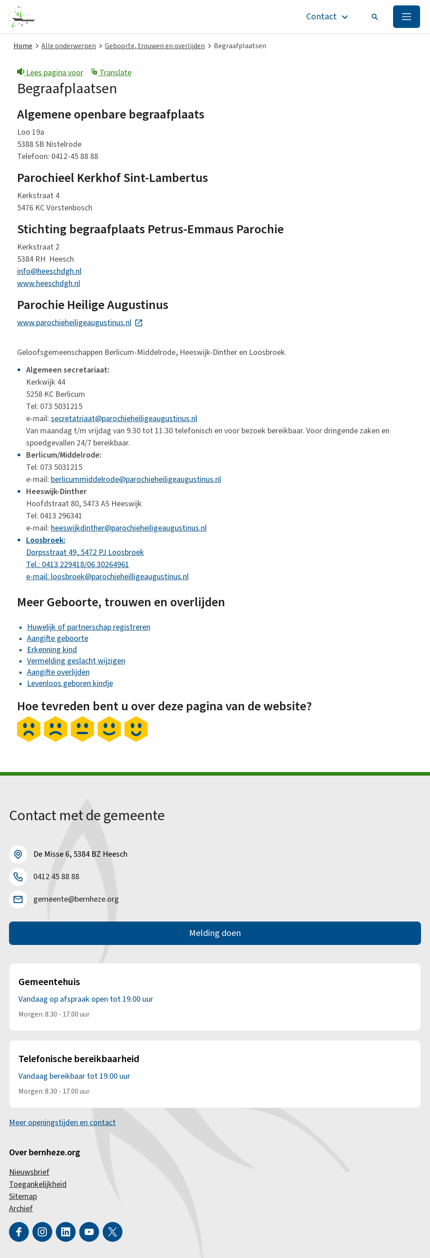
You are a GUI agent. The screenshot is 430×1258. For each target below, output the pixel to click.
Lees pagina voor (50, 72)
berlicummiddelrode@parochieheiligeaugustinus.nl (136, 479)
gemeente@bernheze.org (76, 899)
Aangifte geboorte (57, 638)
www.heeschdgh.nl (48, 283)
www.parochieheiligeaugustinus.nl (80, 322)
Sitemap (23, 1196)
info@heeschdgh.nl (49, 271)
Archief (21, 1208)
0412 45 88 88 (56, 876)
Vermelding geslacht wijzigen (76, 661)
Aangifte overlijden (58, 672)
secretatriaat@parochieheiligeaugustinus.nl (124, 418)
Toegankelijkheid (38, 1184)
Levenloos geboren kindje (70, 683)
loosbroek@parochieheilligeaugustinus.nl (120, 576)
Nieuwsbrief (29, 1172)
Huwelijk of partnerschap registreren (88, 627)
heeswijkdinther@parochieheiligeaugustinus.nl (129, 528)
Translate (111, 72)
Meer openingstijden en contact (62, 1122)
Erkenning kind (52, 649)
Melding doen (215, 933)
